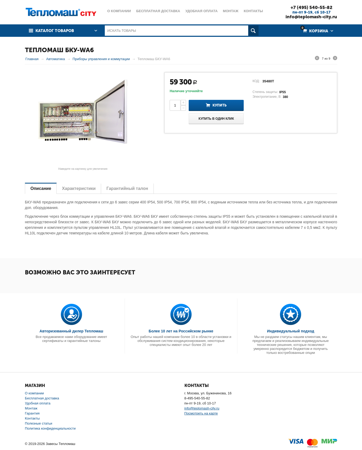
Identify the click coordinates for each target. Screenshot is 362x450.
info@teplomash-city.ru (311, 16)
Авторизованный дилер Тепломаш (71, 331)
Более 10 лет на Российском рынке (181, 331)
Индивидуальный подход (290, 331)
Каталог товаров (54, 30)
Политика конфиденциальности (50, 428)
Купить (219, 105)
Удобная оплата (37, 403)
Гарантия (32, 413)
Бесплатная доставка (42, 398)
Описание (40, 188)
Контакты (32, 418)
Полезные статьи (38, 423)
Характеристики (79, 188)
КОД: (256, 81)
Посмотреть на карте (201, 413)
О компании (34, 393)
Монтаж (31, 408)
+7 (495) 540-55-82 (311, 7)
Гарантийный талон (127, 188)
